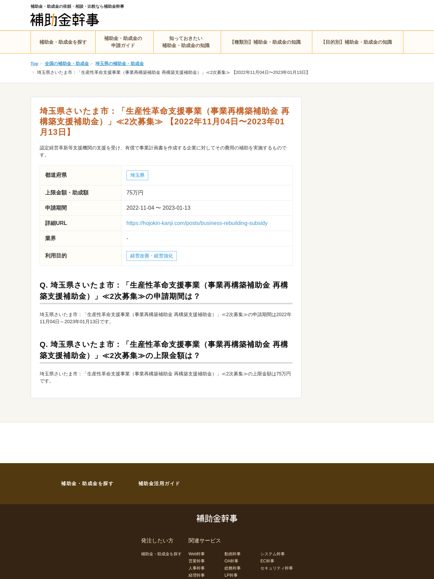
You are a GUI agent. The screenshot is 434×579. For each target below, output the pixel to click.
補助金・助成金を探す (63, 42)
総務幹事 (232, 568)
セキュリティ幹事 (276, 568)
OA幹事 (231, 561)
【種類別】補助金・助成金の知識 (265, 42)
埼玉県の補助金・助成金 (119, 63)
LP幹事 (231, 575)
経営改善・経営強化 (151, 256)
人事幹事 (197, 568)
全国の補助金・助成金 (67, 63)
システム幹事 (272, 554)
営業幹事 (197, 561)
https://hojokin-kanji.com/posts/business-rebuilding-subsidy (197, 223)
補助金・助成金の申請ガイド (123, 42)
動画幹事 (232, 554)
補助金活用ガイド (159, 483)
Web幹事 (197, 554)
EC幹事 (267, 561)
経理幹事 (197, 575)
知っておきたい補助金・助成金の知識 (186, 42)
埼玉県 (137, 175)
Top (34, 63)
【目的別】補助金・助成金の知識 (356, 42)
